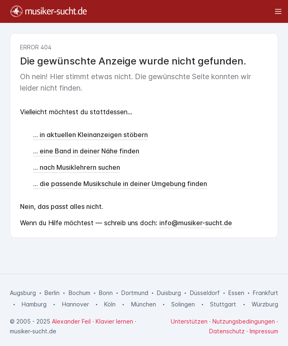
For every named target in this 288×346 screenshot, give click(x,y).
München (143, 304)
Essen (236, 292)
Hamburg (34, 304)
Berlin (52, 292)
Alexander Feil (71, 321)
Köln (110, 304)
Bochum (79, 292)
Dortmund (134, 292)
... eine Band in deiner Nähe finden (86, 151)
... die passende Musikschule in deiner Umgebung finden (120, 184)
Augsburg (23, 292)
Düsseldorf (205, 292)
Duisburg (169, 292)
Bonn (106, 292)
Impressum (264, 331)
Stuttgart (223, 304)
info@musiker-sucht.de (195, 223)
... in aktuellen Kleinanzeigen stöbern (90, 135)
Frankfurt (265, 292)
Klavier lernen (114, 321)
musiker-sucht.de (33, 331)
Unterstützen (189, 321)
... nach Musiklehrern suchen (76, 167)
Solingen (183, 304)
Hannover (75, 304)
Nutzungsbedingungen (243, 321)
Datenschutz (227, 331)
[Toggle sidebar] (188, 11)
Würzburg (265, 304)
